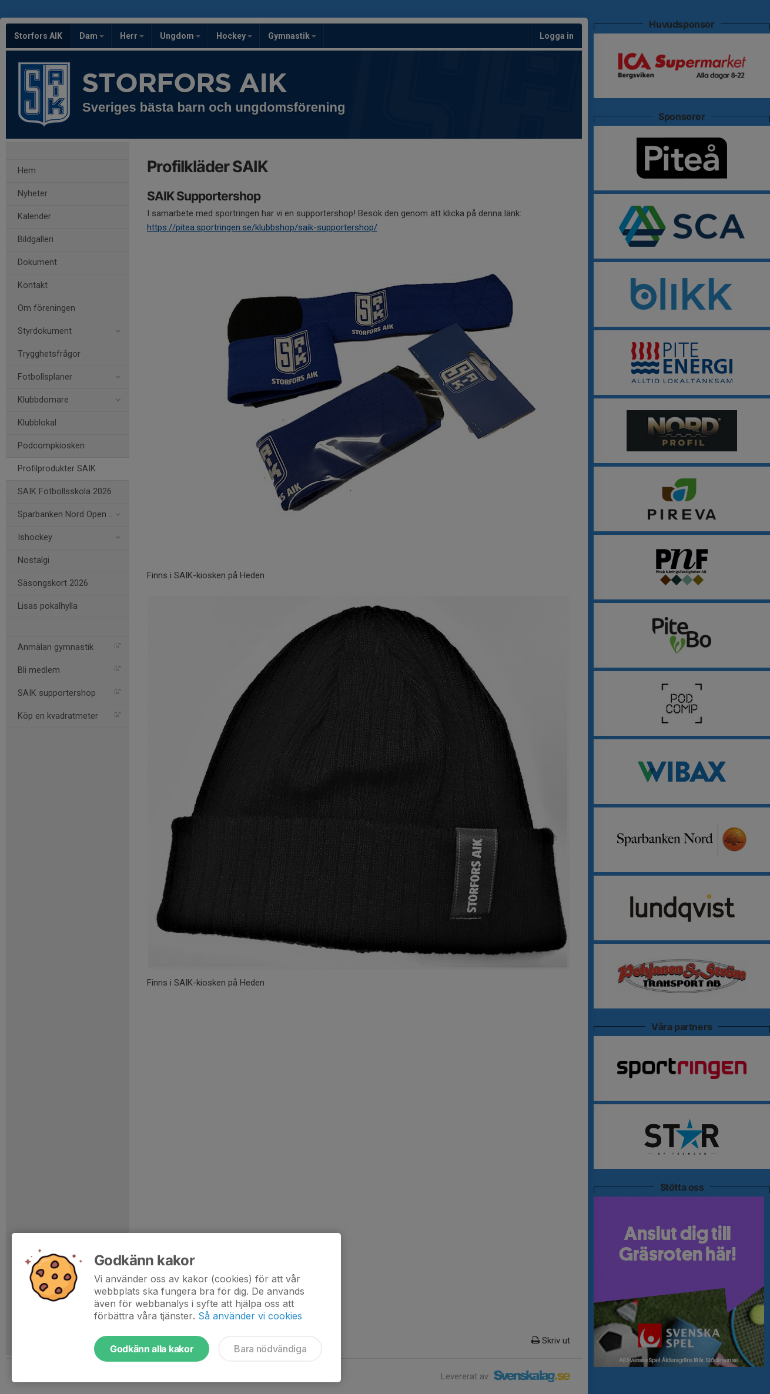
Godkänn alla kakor (151, 1349)
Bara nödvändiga (270, 1349)
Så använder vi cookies (250, 1316)
